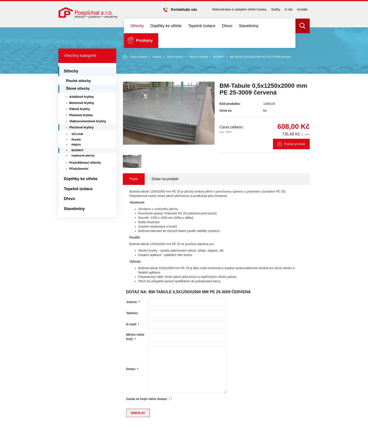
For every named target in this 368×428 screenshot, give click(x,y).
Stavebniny (248, 26)
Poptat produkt (294, 144)
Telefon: (132, 313)
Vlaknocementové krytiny (87, 121)
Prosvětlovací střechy (85, 162)
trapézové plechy (83, 155)
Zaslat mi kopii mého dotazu (146, 399)
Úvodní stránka (135, 56)
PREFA (76, 144)
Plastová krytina (81, 115)
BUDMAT (218, 56)
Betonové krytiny (81, 103)
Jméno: (133, 302)
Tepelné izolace (201, 26)
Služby (275, 9)
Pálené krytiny (79, 109)
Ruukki (76, 139)
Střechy (137, 26)
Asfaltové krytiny (81, 96)
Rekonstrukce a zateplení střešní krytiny (239, 9)
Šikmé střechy (175, 56)
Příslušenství (78, 168)
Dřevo (227, 26)
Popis (133, 179)
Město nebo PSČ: (135, 337)
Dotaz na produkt (165, 179)
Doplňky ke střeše (166, 26)
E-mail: (132, 324)
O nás (289, 9)
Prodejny (144, 40)
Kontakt (302, 9)
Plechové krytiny (198, 56)
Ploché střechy (78, 81)
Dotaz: (132, 369)
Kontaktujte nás (184, 9)
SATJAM (77, 134)
